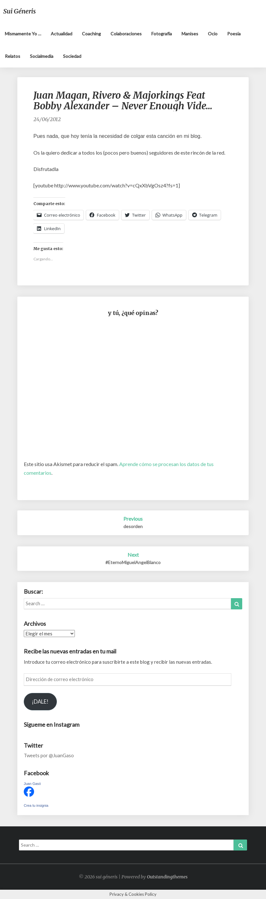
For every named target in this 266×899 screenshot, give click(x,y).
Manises (190, 33)
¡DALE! (40, 701)
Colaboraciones (126, 33)
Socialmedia (41, 56)
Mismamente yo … (23, 33)
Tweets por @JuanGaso (49, 755)
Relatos (12, 56)
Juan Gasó (32, 784)
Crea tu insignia (36, 805)
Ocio (212, 33)
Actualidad (61, 33)
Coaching (91, 33)
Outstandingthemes (167, 877)
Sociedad (72, 56)
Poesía (234, 33)
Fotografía (161, 33)
